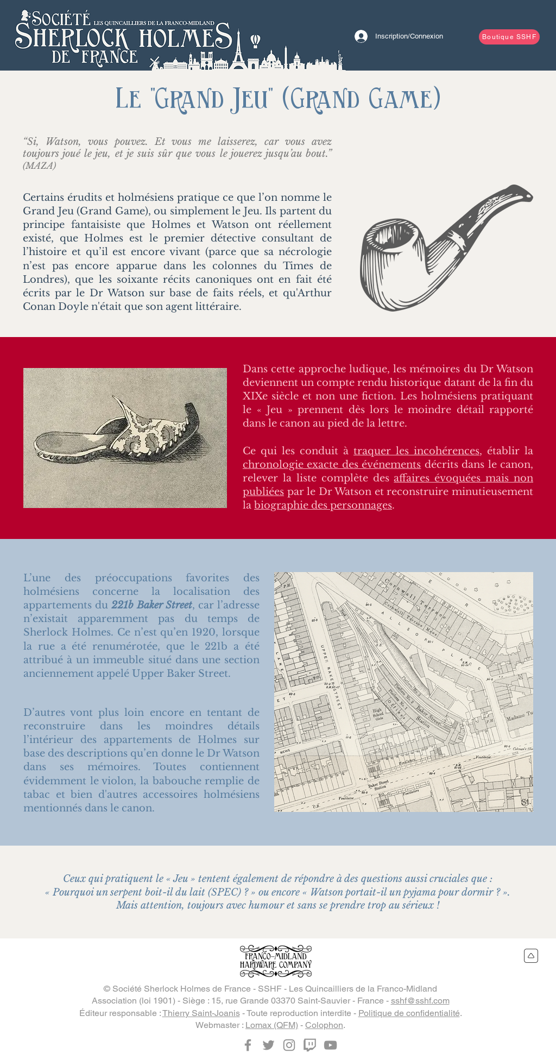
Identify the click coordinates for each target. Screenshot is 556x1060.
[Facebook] (248, 1045)
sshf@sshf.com (420, 1000)
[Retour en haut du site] (531, 956)
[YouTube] (330, 1045)
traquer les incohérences (416, 451)
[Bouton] (123, 35)
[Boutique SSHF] (509, 37)
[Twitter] (268, 1045)
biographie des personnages (323, 505)
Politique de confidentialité (409, 1013)
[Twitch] (310, 1045)
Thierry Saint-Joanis (201, 1013)
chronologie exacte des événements (332, 465)
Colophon (324, 1025)
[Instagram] (289, 1045)
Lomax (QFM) (271, 1025)
